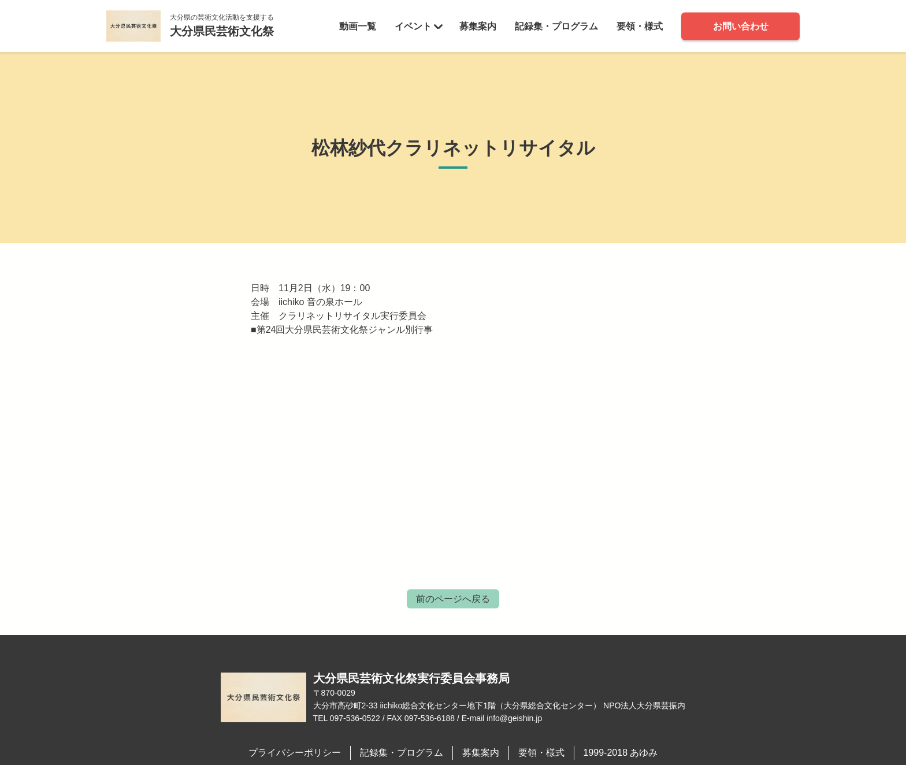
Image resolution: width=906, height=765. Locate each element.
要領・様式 (640, 26)
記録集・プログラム (556, 26)
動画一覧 (357, 26)
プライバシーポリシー (294, 752)
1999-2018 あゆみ (621, 752)
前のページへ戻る (453, 599)
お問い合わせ (740, 26)
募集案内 (477, 26)
